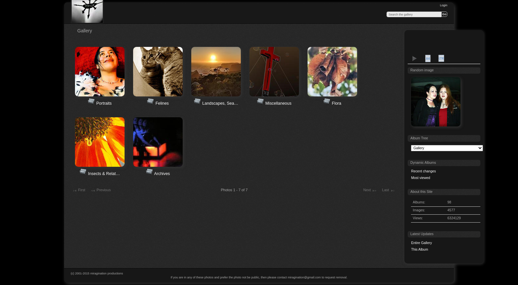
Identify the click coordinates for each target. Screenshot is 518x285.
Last (388, 190)
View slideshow (414, 58)
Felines (162, 103)
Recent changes (423, 171)
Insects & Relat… (104, 173)
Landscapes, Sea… (220, 103)
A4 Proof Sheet (427, 58)
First (78, 190)
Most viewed (420, 178)
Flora (336, 103)
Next (370, 190)
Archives (162, 173)
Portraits (104, 103)
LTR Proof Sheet (441, 58)
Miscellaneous (278, 103)
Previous (101, 190)
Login (443, 5)
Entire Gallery (421, 243)
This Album (419, 249)
